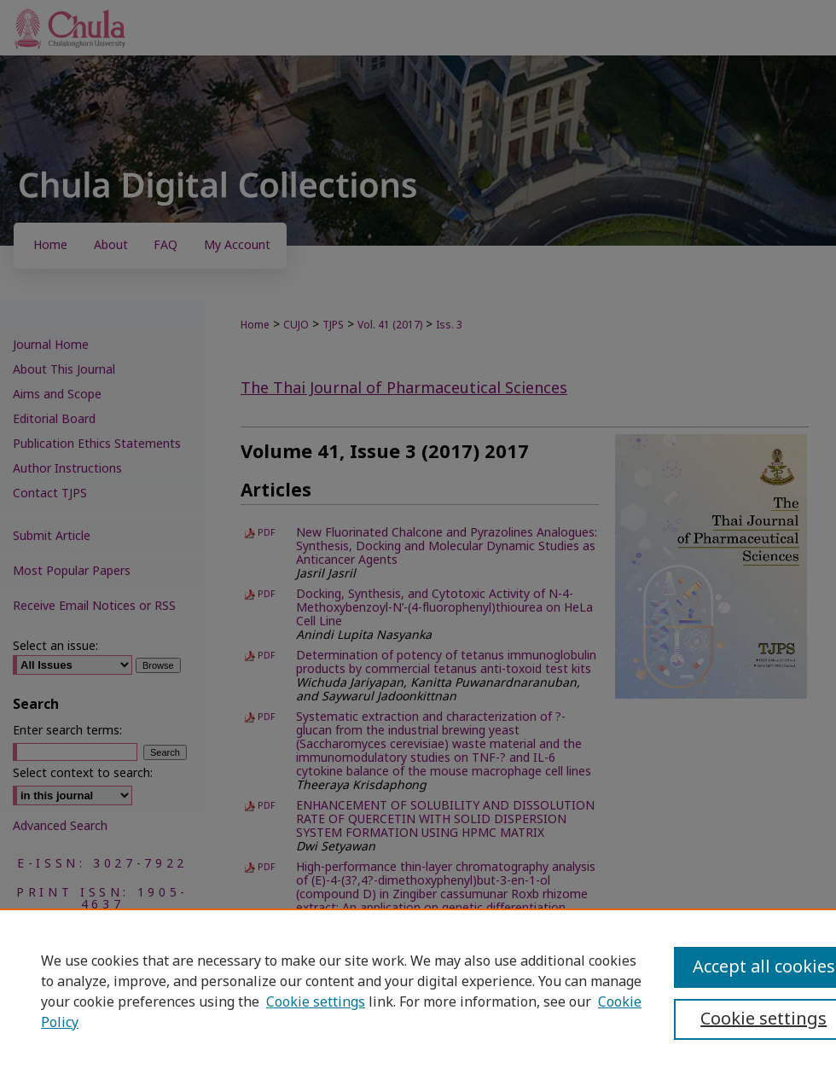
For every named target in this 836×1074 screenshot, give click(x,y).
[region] (418, 991)
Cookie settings (315, 1002)
